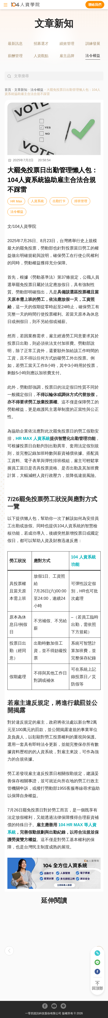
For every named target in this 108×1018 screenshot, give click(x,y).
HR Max (16, 201)
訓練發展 (92, 44)
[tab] (15, 43)
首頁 (8, 89)
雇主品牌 (67, 56)
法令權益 (92, 56)
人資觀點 (41, 56)
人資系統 (37, 201)
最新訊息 (15, 44)
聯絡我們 (94, 4)
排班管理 (80, 201)
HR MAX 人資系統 (33, 438)
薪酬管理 (15, 56)
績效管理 (67, 44)
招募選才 (41, 44)
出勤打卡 (59, 201)
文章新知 (20, 89)
